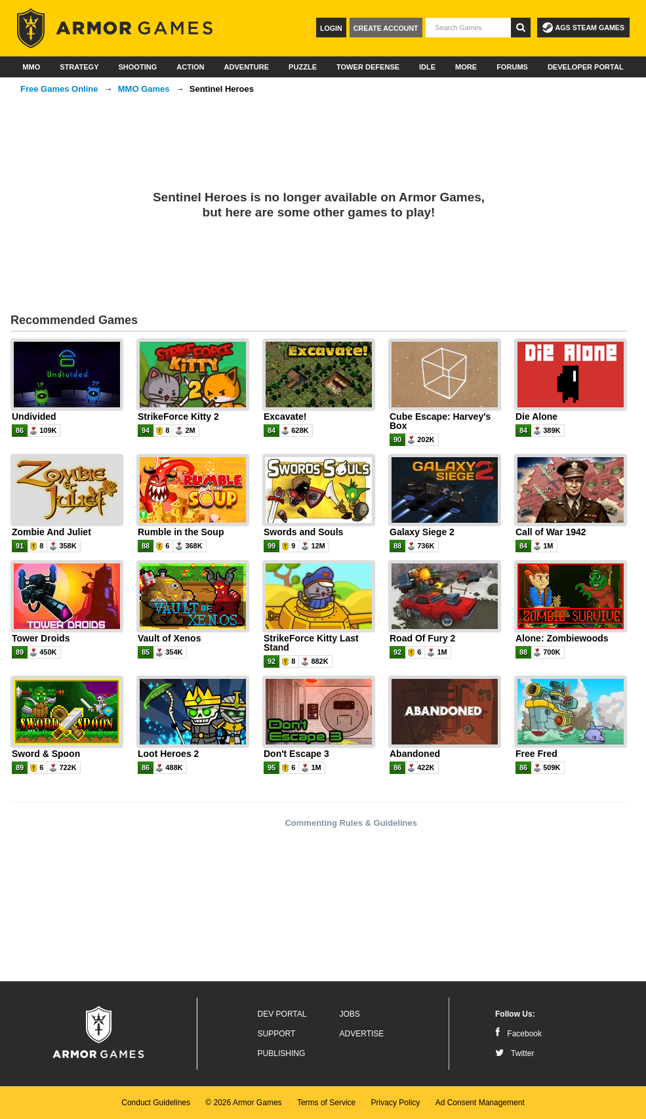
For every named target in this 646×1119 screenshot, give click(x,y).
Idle (427, 67)
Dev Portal (282, 1014)
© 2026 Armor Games (243, 1102)
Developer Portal (586, 67)
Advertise (362, 1033)
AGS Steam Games (583, 27)
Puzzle (303, 67)
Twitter (514, 1053)
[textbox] (468, 27)
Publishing (282, 1053)
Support (277, 1033)
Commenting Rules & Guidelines (351, 823)
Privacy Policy (395, 1102)
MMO (31, 67)
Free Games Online (59, 89)
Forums (512, 67)
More (466, 67)
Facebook (518, 1033)
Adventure (246, 67)
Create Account (385, 28)
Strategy (79, 67)
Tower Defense (367, 67)
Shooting (137, 67)
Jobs (350, 1014)
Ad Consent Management (480, 1102)
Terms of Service (326, 1102)
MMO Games (144, 89)
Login (331, 28)
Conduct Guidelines (155, 1102)
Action (190, 67)
